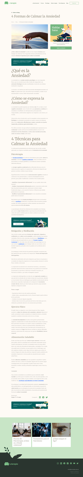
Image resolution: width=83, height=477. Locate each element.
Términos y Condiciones (74, 471)
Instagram (58, 463)
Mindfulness (41, 238)
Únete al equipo (54, 3)
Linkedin (61, 463)
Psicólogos (47, 3)
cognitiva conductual (27, 159)
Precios (42, 3)
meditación (21, 244)
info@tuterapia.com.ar (73, 469)
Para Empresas (62, 3)
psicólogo (18, 201)
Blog (67, 3)
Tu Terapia (10, 3)
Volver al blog (16, 12)
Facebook (64, 463)
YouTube (74, 463)
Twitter (77, 463)
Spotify (71, 463)
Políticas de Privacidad (75, 472)
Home (12, 22)
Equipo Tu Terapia (16, 397)
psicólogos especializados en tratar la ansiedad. (31, 380)
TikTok (67, 463)
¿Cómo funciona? (36, 3)
